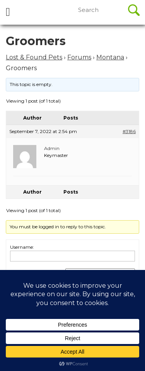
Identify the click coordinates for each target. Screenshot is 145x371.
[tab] (8, 12)
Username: (22, 247)
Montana (110, 57)
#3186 (129, 131)
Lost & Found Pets (34, 57)
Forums (79, 57)
